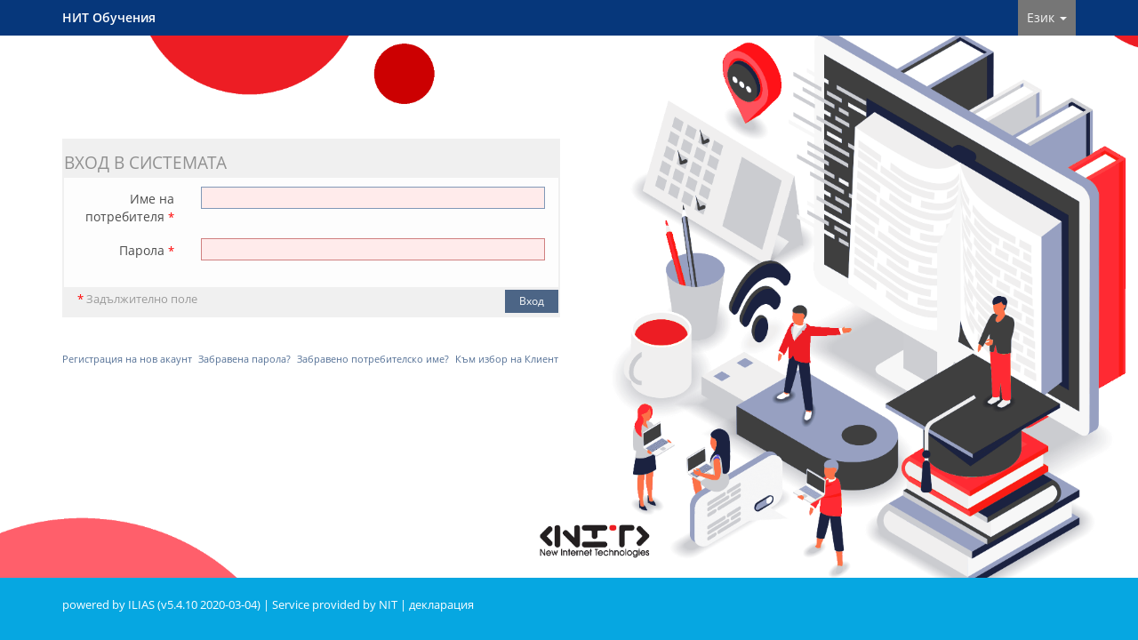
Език (1047, 17)
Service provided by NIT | (340, 604)
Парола (146, 250)
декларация (441, 604)
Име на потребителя (129, 207)
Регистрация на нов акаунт (127, 358)
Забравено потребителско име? (373, 358)
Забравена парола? (244, 358)
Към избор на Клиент (506, 358)
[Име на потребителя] (373, 198)
